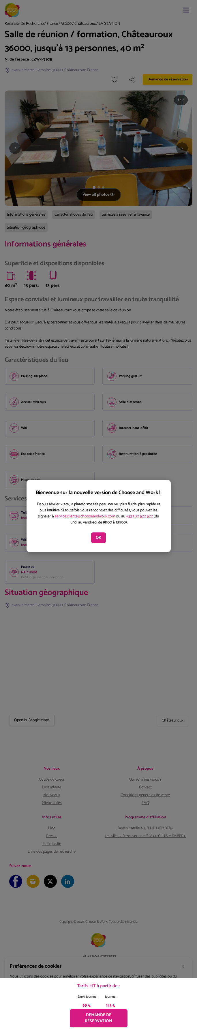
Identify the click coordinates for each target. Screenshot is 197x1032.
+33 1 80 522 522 (139, 516)
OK (98, 537)
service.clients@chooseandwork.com (85, 516)
